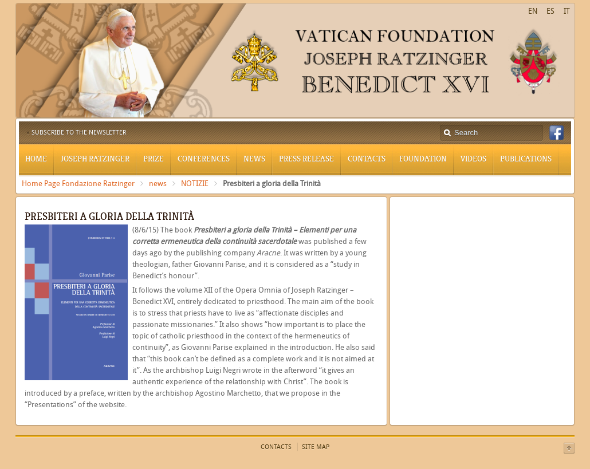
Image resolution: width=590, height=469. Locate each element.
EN (532, 11)
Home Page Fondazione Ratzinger (78, 183)
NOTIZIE (195, 183)
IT (567, 11)
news (158, 183)
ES (550, 11)
